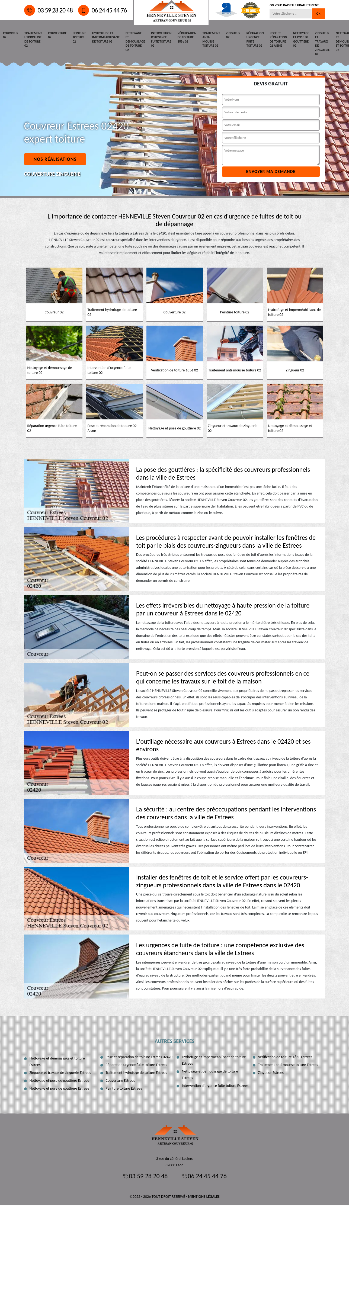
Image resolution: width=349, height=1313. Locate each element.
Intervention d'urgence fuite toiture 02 (157, 39)
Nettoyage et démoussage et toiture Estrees (57, 1061)
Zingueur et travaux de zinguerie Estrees (60, 1072)
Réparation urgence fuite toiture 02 (248, 39)
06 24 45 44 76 (102, 10)
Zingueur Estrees (271, 1072)
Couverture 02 (56, 35)
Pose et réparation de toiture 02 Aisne (271, 39)
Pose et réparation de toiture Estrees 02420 (139, 1056)
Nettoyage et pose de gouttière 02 (294, 39)
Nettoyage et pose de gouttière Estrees (59, 1080)
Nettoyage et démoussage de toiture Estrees (210, 1074)
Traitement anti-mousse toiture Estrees (288, 1064)
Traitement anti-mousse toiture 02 (206, 39)
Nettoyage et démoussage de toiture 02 (132, 41)
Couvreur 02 (10, 35)
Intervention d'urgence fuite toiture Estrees (215, 1085)
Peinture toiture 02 (77, 37)
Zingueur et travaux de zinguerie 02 (314, 43)
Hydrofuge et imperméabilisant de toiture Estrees (214, 1059)
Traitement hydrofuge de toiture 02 (32, 39)
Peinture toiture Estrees (124, 1088)
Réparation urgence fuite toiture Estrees (136, 1064)
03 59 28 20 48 (48, 10)
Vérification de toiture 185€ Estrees (285, 1056)
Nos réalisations (55, 159)
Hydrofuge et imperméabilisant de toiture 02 (103, 37)
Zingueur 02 (227, 35)
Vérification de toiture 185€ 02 (182, 37)
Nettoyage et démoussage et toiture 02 (337, 41)
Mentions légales (204, 1196)
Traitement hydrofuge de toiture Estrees (136, 1072)
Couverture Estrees (120, 1080)
